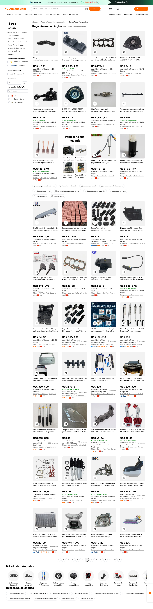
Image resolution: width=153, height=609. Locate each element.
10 (105, 560)
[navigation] (17, 291)
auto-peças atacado (80, 593)
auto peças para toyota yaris (44, 186)
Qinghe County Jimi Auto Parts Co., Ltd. (103, 293)
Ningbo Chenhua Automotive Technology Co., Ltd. (45, 126)
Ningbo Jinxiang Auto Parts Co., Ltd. (45, 498)
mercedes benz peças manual (19, 599)
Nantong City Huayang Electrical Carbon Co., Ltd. (45, 178)
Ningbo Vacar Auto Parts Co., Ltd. (74, 445)
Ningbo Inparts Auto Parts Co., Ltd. (74, 293)
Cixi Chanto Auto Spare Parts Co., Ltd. (74, 396)
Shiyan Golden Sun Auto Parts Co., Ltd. (74, 243)
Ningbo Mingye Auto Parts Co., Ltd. (132, 126)
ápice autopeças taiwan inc (95, 191)
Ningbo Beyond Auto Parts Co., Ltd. (103, 449)
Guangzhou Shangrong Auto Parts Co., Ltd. (74, 550)
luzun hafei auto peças (37, 593)
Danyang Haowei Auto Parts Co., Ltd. (132, 498)
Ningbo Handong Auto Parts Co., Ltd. (103, 73)
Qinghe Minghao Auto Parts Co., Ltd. (45, 73)
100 (115, 560)
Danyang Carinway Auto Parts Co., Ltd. (103, 550)
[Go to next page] (119, 560)
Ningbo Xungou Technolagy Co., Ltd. (103, 124)
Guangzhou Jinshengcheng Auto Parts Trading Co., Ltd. (45, 394)
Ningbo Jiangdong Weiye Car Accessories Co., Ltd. (132, 176)
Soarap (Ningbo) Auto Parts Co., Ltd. (132, 344)
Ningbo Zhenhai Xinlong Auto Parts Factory (103, 176)
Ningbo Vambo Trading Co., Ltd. (102, 243)
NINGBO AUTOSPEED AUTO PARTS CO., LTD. (132, 394)
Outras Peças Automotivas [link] (78, 22)
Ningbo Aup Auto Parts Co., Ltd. (44, 447)
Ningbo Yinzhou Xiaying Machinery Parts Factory (103, 500)
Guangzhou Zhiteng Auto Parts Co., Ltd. (74, 75)
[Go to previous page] (59, 560)
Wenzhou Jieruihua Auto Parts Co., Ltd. (45, 243)
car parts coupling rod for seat (45, 599)
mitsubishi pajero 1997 (42, 191)
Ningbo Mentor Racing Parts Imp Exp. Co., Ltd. (132, 550)
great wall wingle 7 (68, 599)
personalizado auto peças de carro (67, 191)
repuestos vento (40, 196)
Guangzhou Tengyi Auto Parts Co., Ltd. (45, 344)
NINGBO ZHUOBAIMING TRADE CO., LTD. (74, 126)
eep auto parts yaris (88, 186)
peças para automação (59, 593)
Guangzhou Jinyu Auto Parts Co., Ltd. (45, 550)
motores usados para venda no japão (106, 593)
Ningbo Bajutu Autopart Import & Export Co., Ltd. (132, 295)
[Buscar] (95, 9)
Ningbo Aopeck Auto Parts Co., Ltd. (103, 394)
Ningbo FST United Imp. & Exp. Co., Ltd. (74, 344)
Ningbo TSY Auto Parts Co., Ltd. (44, 293)
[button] (86, 8)
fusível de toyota (86, 599)
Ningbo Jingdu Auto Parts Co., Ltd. (132, 243)
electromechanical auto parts (112, 186)
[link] (150, 587)
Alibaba (34, 22)
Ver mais (10, 54)
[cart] (118, 9)
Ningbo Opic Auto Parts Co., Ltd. (73, 500)
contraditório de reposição (134, 593)
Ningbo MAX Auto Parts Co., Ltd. (131, 447)
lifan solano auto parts (67, 186)
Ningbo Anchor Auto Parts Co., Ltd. (103, 344)
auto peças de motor (118, 191)
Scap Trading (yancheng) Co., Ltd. (132, 73)
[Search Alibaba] (58, 9)
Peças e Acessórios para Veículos (53, 22)
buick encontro (57, 196)
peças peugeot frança (16, 593)
